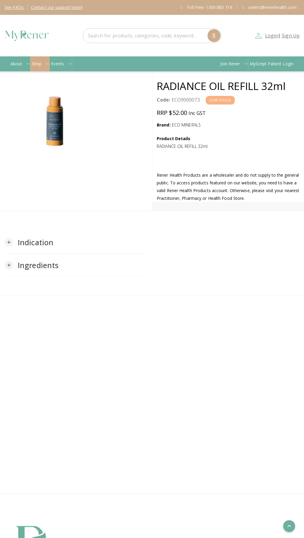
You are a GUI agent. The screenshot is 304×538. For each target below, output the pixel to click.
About (20, 64)
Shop (40, 64)
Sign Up (291, 35)
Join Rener (234, 64)
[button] (28, 242)
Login (271, 35)
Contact (57, 7)
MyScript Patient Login (272, 64)
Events (61, 64)
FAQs (14, 7)
